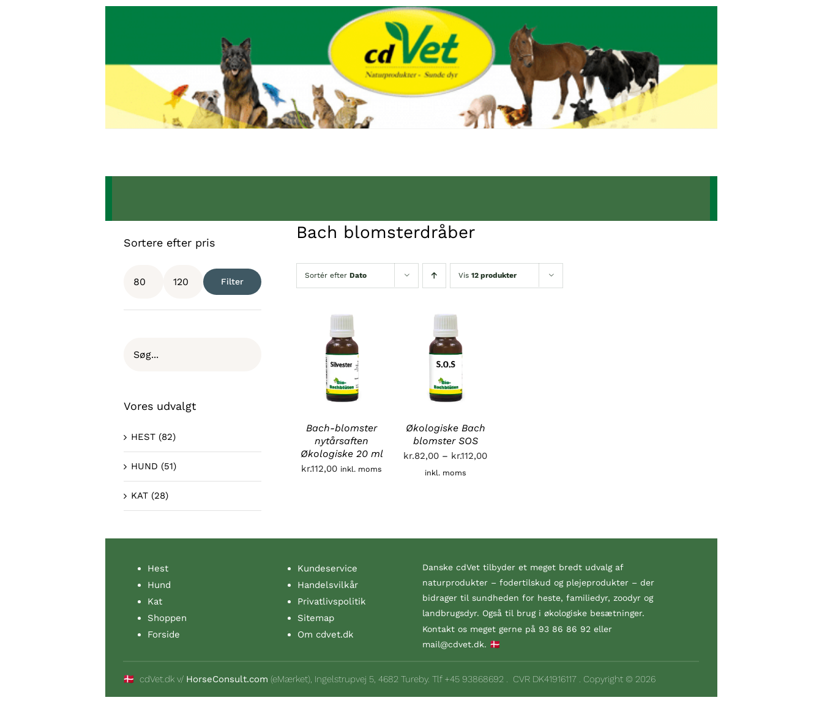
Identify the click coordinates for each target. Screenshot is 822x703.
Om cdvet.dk (325, 634)
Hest (158, 568)
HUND (144, 466)
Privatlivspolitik (331, 601)
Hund (159, 584)
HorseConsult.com (227, 679)
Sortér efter (336, 275)
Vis (487, 275)
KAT (139, 495)
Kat (155, 601)
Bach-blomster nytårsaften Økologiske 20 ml (342, 440)
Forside (164, 634)
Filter (232, 281)
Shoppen (167, 617)
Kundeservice (327, 568)
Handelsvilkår (327, 584)
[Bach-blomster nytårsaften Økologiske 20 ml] (342, 320)
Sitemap (315, 617)
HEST (143, 436)
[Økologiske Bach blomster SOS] (445, 320)
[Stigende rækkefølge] (434, 275)
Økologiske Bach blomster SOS (445, 434)
